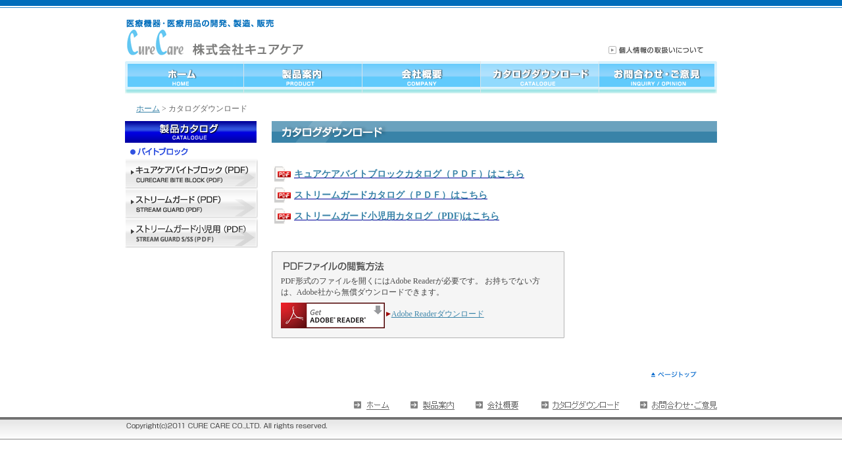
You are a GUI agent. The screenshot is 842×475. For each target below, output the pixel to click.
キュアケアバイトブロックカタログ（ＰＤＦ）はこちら (409, 174)
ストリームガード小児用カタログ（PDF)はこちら (396, 216)
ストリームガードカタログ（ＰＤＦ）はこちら (390, 195)
